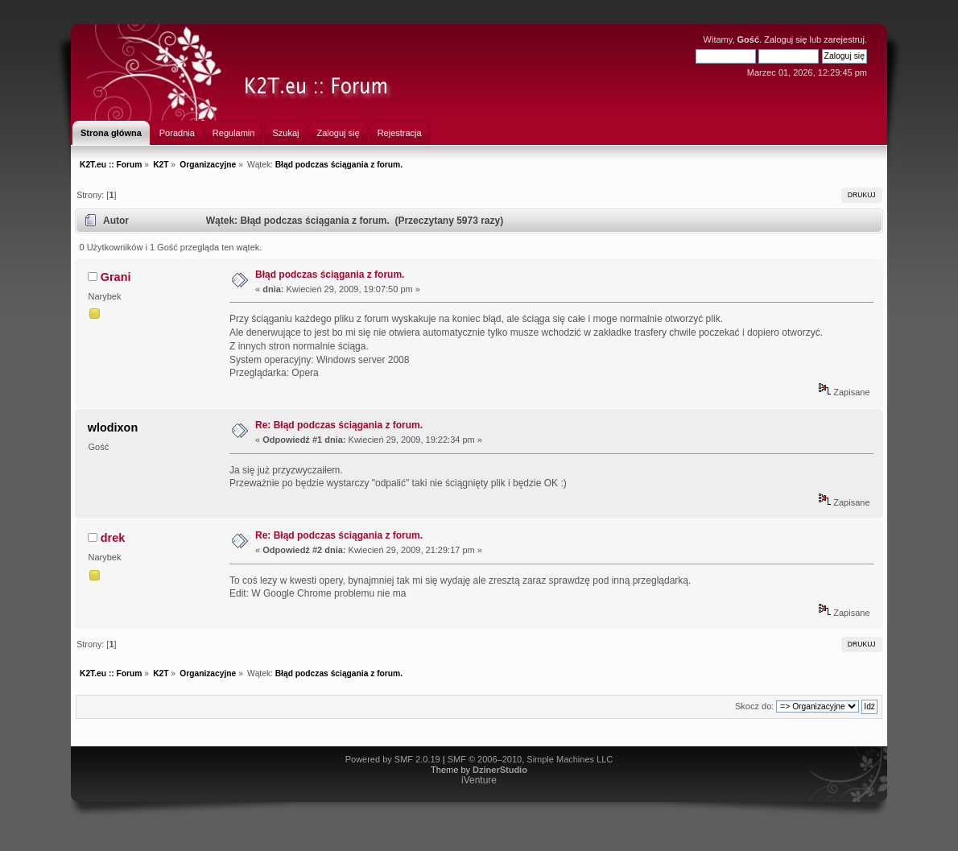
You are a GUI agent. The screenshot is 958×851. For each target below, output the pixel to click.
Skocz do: (754, 706)
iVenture (479, 780)
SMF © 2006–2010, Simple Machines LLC (530, 759)
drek (113, 537)
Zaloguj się (785, 39)
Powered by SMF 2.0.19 (392, 759)
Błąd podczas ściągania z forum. (329, 274)
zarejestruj (844, 39)
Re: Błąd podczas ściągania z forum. (339, 425)
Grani (116, 277)
